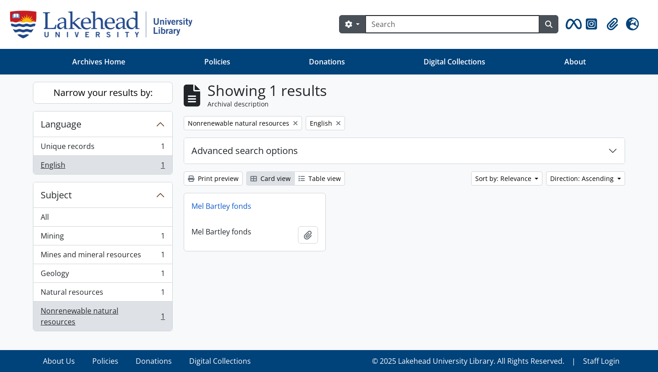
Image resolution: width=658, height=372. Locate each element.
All (45, 217)
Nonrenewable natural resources (102, 316)
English (102, 166)
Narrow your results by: (103, 92)
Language (61, 124)
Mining (102, 237)
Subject (56, 195)
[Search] (452, 24)
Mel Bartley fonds (221, 206)
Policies (217, 62)
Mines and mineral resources (102, 256)
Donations (327, 62)
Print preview (213, 178)
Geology (102, 275)
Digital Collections (454, 62)
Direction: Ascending (583, 178)
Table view (319, 178)
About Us (59, 361)
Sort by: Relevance (504, 178)
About (575, 62)
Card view (270, 178)
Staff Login (601, 361)
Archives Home (98, 62)
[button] (572, 24)
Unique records (102, 148)
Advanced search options (244, 150)
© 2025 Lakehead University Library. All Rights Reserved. (468, 361)
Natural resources (102, 294)
